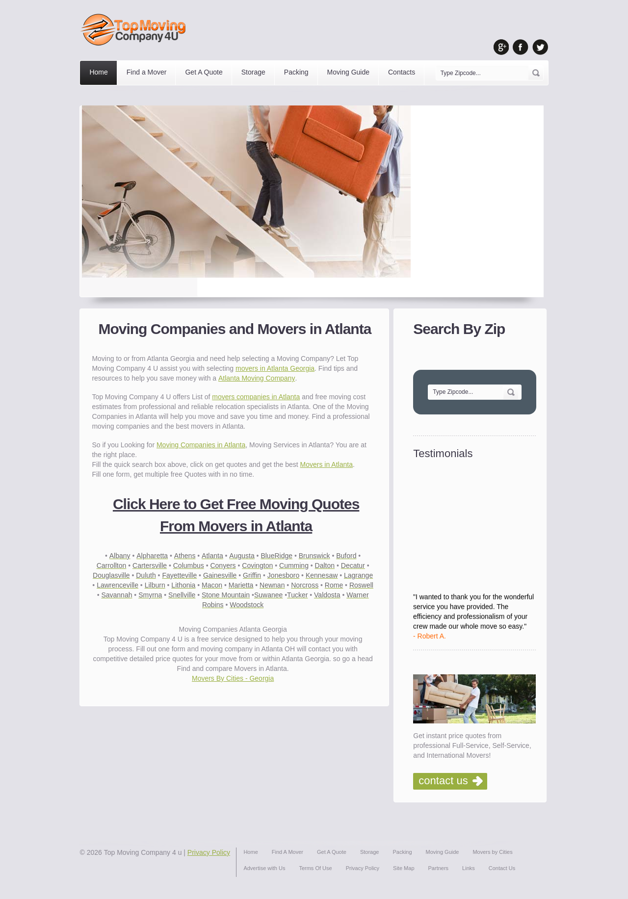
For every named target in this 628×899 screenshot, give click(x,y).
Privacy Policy (208, 852)
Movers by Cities (492, 852)
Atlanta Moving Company (256, 378)
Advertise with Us (264, 868)
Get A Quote (203, 72)
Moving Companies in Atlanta (201, 445)
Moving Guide (348, 72)
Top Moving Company (135, 29)
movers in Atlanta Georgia (275, 368)
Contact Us (502, 868)
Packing (296, 72)
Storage (253, 72)
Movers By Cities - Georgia (233, 678)
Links (468, 868)
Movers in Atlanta (326, 464)
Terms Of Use (315, 868)
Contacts (401, 72)
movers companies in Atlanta (256, 397)
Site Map (403, 868)
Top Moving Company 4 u (143, 852)
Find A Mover (287, 852)
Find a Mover (147, 72)
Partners (438, 868)
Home (98, 72)
